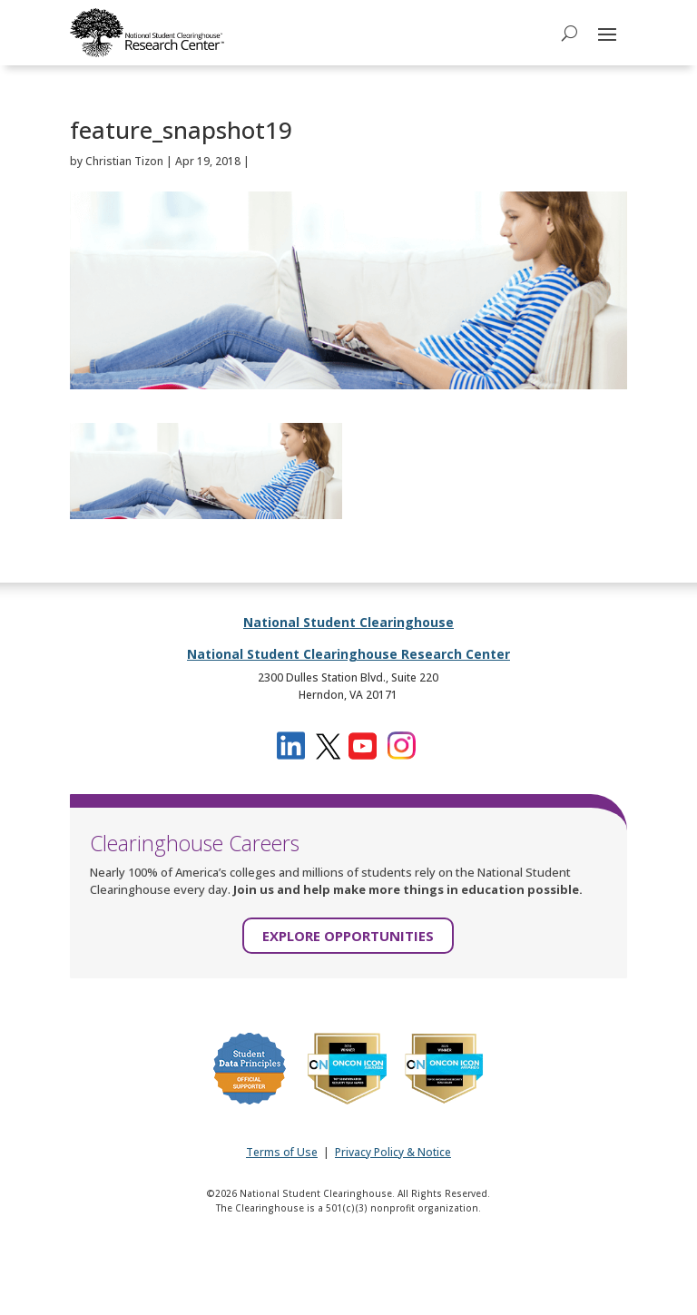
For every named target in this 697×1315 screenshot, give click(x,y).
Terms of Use (282, 1152)
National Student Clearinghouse (348, 622)
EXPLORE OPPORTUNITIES (348, 936)
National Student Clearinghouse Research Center (348, 653)
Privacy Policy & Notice (393, 1152)
